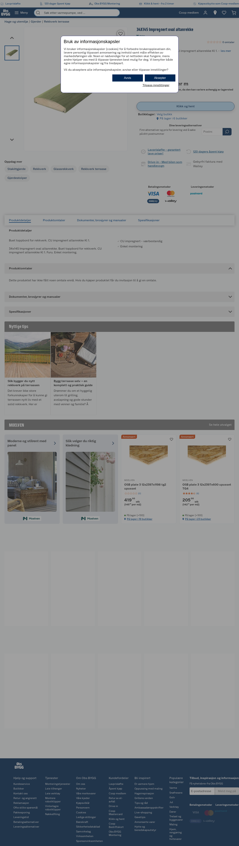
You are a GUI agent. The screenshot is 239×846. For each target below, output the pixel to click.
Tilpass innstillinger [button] (156, 85)
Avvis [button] (127, 77)
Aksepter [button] (160, 77)
